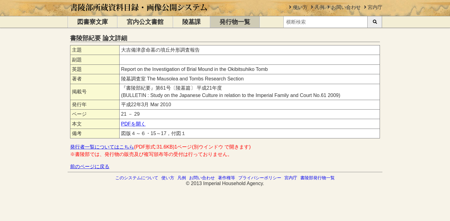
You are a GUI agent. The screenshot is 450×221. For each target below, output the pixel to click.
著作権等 (226, 177)
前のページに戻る (89, 166)
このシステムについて (136, 177)
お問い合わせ (346, 7)
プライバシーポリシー (259, 177)
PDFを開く (133, 123)
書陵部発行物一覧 (317, 177)
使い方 (300, 7)
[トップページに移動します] (139, 13)
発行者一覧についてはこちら (102, 146)
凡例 (319, 7)
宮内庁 (375, 7)
